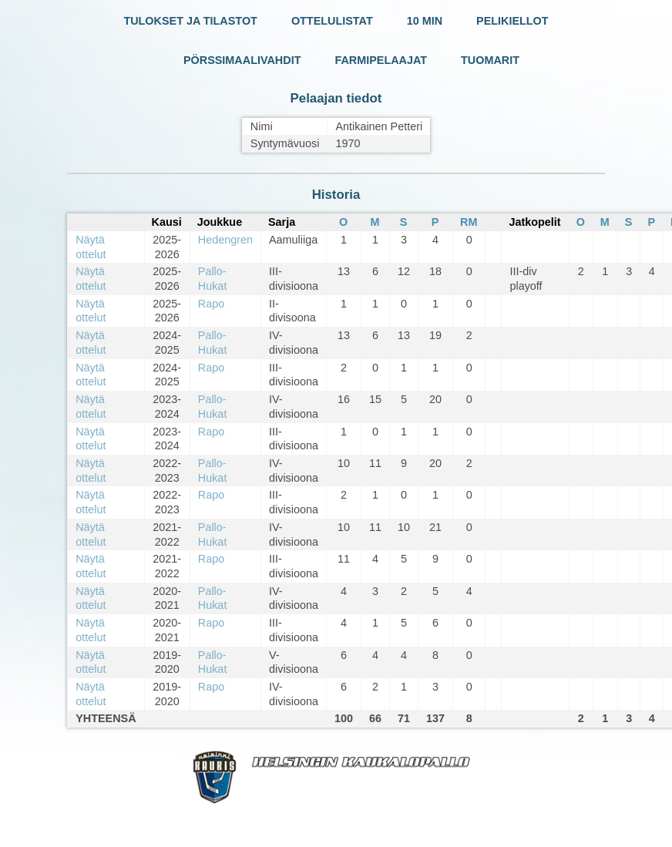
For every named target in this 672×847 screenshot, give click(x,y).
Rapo (211, 303)
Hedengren (225, 240)
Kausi (167, 222)
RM (468, 222)
